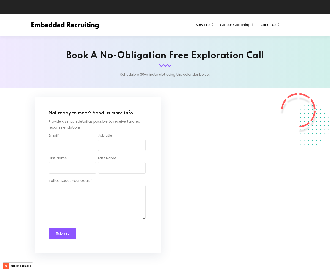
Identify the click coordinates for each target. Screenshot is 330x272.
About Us (268, 24)
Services (203, 24)
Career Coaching (235, 24)
